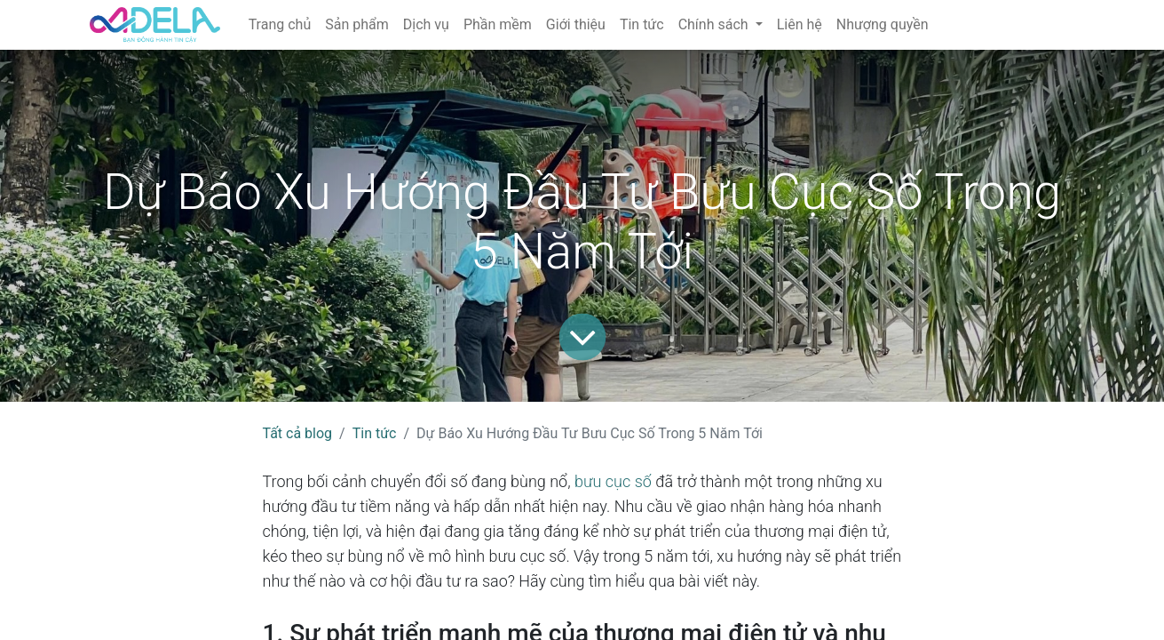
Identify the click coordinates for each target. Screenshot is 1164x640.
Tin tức (374, 433)
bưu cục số (613, 481)
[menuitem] (280, 25)
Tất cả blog (298, 433)
